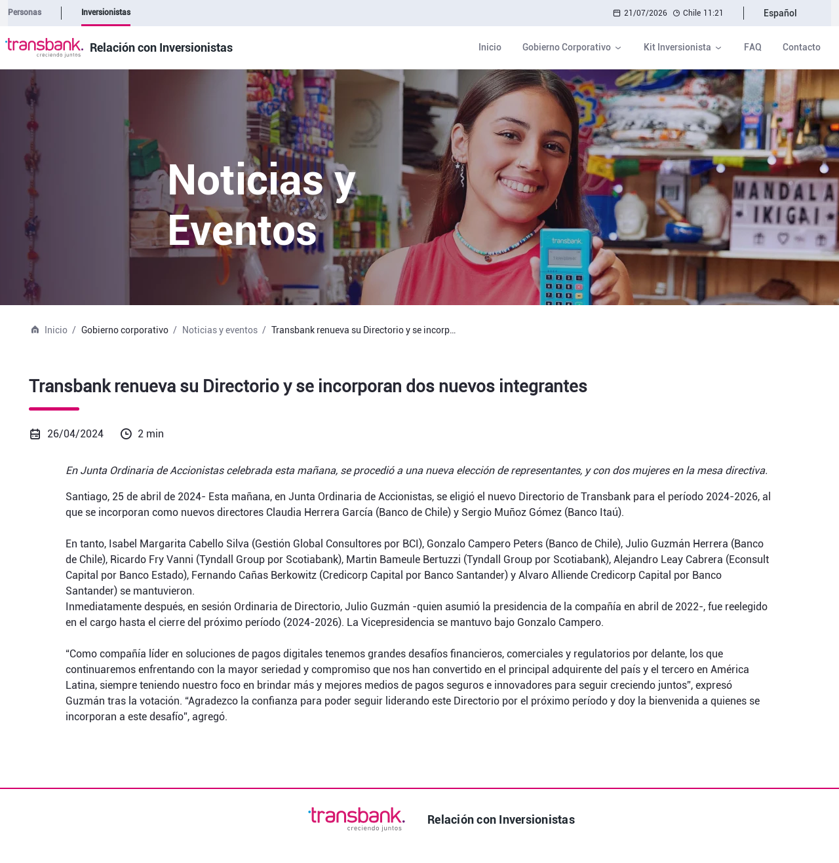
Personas (24, 12)
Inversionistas (105, 12)
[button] (572, 47)
